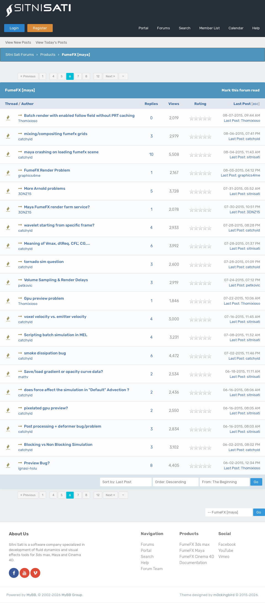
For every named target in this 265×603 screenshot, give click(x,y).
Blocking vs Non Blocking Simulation (58, 444)
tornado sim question (44, 261)
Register (40, 28)
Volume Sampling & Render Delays (56, 280)
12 (97, 76)
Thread (11, 104)
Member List (209, 28)
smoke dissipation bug (45, 353)
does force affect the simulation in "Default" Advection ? (76, 390)
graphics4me (29, 175)
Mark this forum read (240, 90)
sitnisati (253, 157)
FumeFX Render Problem (47, 170)
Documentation (193, 562)
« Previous (28, 76)
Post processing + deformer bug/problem (62, 426)
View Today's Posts (51, 42)
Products (47, 54)
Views (173, 104)
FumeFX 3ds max (194, 544)
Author (27, 104)
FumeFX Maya (192, 550)
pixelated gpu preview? (46, 408)
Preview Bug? (37, 463)
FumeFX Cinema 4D (196, 556)
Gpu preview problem (44, 298)
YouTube (225, 550)
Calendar (236, 28)
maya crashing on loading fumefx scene (61, 152)
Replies (151, 104)
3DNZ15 (24, 194)
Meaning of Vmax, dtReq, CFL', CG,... (57, 243)
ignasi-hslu (27, 468)
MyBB (31, 595)
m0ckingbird (224, 595)
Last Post (242, 104)
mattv (23, 377)
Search (184, 28)
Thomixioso (27, 121)
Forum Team (152, 569)
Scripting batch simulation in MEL (55, 335)
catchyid (25, 139)
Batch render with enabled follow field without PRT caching (79, 115)
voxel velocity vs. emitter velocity (55, 316)
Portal (143, 28)
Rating (200, 104)
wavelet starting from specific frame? (59, 225)
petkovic (25, 285)
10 (151, 154)
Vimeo (223, 556)
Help (256, 28)
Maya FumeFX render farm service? (57, 207)
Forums (163, 28)
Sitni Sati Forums (20, 54)
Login (14, 28)
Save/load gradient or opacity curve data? (63, 371)
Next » (110, 76)
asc (255, 104)
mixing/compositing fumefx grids (55, 133)
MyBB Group (72, 595)
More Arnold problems (44, 188)
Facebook (227, 544)
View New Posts (18, 42)
